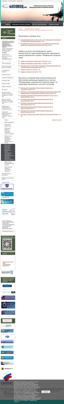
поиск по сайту (12, 1)
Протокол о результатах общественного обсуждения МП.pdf (39, 114)
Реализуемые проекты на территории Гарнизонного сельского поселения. (9, 131)
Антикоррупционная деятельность (6, 174)
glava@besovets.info (7, 59)
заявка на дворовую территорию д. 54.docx (34, 61)
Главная (7, 24)
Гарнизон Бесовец (54, 24)
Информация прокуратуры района (8, 178)
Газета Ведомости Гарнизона (6, 71)
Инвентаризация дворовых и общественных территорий (8, 169)
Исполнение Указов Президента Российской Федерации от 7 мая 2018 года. (7, 101)
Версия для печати (57, 119)
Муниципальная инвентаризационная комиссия (9, 163)
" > (7, 285)
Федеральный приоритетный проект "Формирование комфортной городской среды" (7, 114)
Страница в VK (5, 197)
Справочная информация (7, 77)
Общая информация (6, 63)
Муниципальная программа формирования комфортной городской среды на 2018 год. (8, 139)
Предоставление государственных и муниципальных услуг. (7, 108)
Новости (6, 120)
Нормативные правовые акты (7, 125)
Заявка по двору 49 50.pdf (29, 72)
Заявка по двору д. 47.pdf (28, 69)
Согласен (46, 391)
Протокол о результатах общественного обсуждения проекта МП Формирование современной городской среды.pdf (41, 92)
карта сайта (20, 1)
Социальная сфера (6, 83)
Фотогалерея (4, 89)
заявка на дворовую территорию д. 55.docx (34, 63)
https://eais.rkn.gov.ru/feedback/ (10, 231)
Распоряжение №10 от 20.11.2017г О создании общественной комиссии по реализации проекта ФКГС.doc (40, 44)
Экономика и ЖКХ (6, 80)
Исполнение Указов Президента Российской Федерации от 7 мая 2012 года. (7, 94)
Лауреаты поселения (6, 86)
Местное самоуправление (39, 24)
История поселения (6, 74)
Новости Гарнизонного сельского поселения (7, 67)
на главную (4, 1)
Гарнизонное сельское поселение (21, 24)
